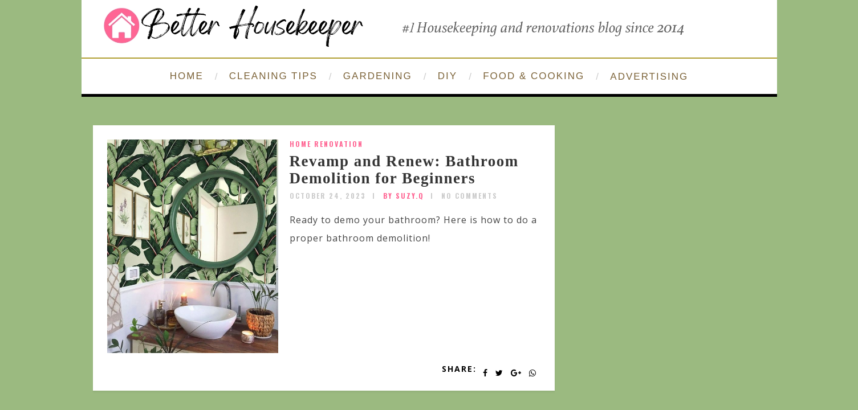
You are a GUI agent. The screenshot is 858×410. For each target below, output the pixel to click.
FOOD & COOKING (533, 76)
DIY (447, 76)
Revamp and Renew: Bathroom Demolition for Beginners (404, 170)
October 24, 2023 (328, 195)
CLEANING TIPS (273, 76)
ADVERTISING (649, 76)
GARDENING (377, 76)
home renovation (326, 144)
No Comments (469, 195)
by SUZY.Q (403, 195)
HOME (187, 76)
